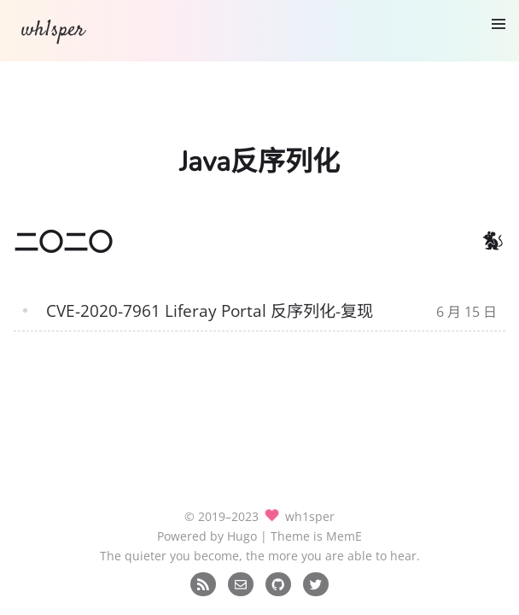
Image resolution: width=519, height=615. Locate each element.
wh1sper (53, 30)
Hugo (242, 536)
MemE (344, 536)
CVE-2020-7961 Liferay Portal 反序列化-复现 (209, 310)
